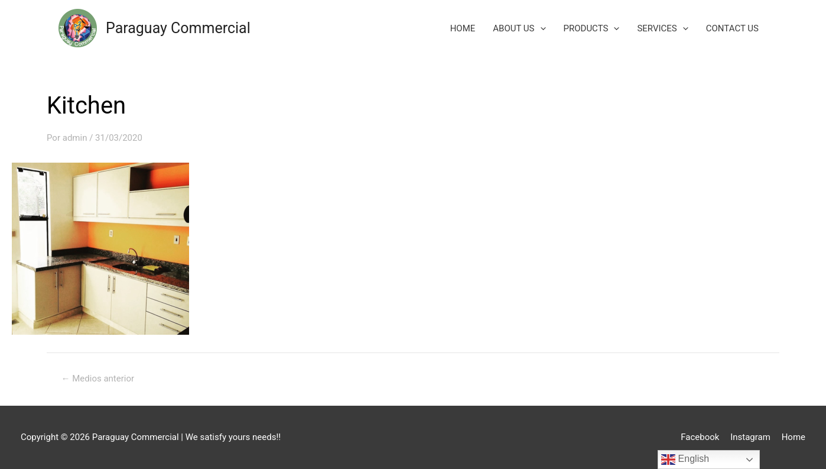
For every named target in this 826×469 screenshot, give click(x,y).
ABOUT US (519, 28)
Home (793, 437)
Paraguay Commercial (178, 28)
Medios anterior (98, 378)
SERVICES (662, 28)
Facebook (700, 437)
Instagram (750, 437)
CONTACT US (732, 28)
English (685, 459)
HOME (463, 28)
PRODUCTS (592, 28)
